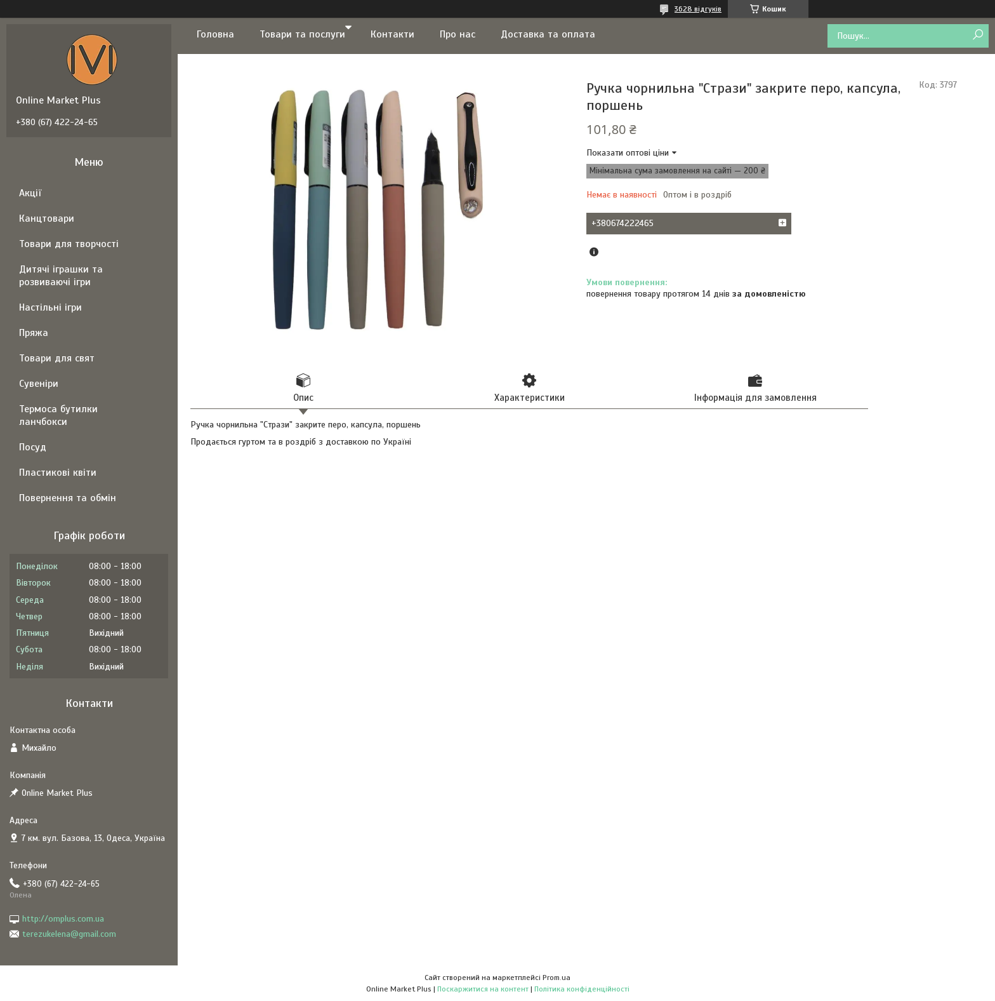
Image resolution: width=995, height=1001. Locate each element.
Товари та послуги (302, 34)
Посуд (32, 447)
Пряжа (33, 332)
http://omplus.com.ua (63, 918)
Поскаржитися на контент (483, 988)
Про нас (457, 34)
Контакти (392, 34)
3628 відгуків (698, 8)
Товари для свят (57, 358)
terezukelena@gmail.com (69, 934)
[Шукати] (977, 35)
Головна (215, 34)
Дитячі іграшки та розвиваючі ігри (61, 275)
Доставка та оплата (548, 34)
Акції (30, 193)
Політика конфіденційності (581, 988)
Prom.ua (556, 977)
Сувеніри (38, 383)
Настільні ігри (50, 307)
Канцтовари (46, 218)
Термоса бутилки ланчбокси (58, 415)
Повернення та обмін (67, 498)
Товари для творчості (69, 244)
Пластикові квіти (57, 472)
